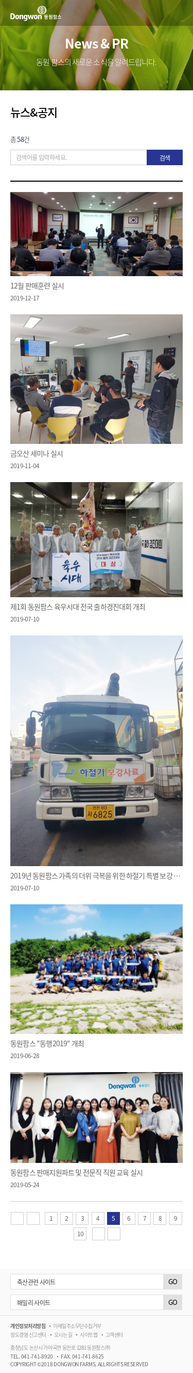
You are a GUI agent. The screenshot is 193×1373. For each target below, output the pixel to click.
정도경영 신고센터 (28, 1334)
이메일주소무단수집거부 (77, 1326)
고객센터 (114, 1334)
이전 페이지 (39, 1218)
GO (172, 1281)
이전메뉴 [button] (18, 54)
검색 (165, 158)
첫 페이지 (23, 1218)
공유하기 (178, 108)
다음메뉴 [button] (175, 54)
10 (80, 1233)
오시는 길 (63, 1334)
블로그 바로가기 (175, 1328)
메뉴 (177, 13)
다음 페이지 (104, 1233)
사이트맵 (88, 1334)
